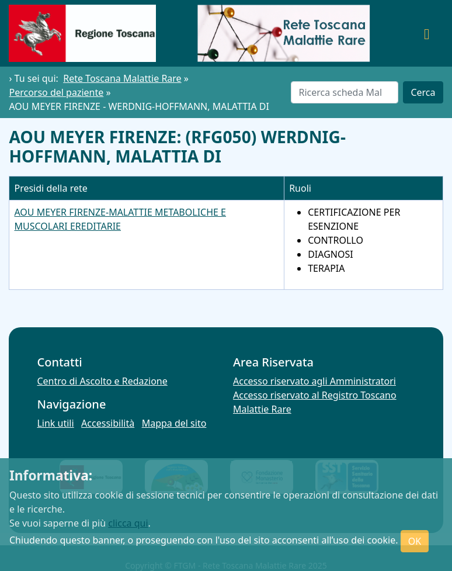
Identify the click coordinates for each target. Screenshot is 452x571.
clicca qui (128, 523)
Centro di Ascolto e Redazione (102, 381)
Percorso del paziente (56, 92)
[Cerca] (344, 92)
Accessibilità (107, 423)
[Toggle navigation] (427, 33)
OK (414, 541)
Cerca (423, 92)
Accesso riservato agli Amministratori (314, 381)
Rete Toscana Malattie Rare (122, 78)
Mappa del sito (174, 423)
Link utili (55, 423)
